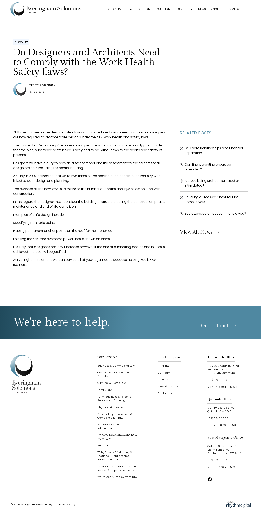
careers (182, 9)
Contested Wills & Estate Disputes (113, 374)
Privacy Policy (67, 504)
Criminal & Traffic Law (111, 383)
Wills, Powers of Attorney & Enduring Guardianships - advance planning (114, 456)
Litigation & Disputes (111, 407)
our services (118, 9)
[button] (120, 9)
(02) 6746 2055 (217, 418)
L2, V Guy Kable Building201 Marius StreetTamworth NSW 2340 (223, 369)
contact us (237, 9)
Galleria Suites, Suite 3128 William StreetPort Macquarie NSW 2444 (224, 449)
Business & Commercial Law (116, 365)
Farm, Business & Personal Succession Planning (114, 398)
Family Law (104, 390)
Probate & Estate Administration (108, 426)
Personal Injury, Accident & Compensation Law (114, 415)
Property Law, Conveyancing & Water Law (117, 436)
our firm (144, 9)
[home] (45, 9)
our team (164, 9)
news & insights (210, 9)
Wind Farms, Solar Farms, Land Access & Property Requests (117, 468)
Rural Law (103, 445)
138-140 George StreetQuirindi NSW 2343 (221, 409)
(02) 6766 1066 (217, 380)
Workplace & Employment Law (117, 477)
